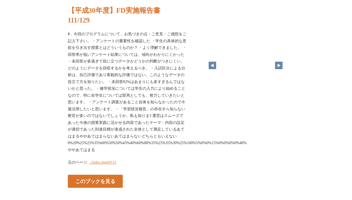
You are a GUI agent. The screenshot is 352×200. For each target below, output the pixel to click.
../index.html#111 (102, 162)
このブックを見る (95, 181)
